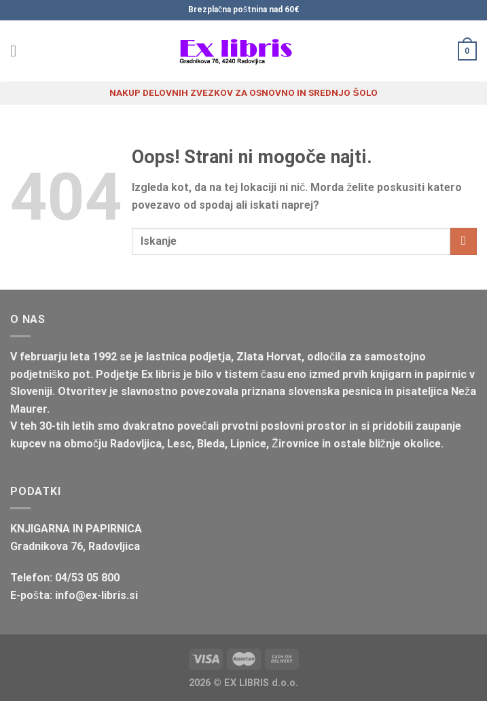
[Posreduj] (463, 241)
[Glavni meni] (18, 50)
